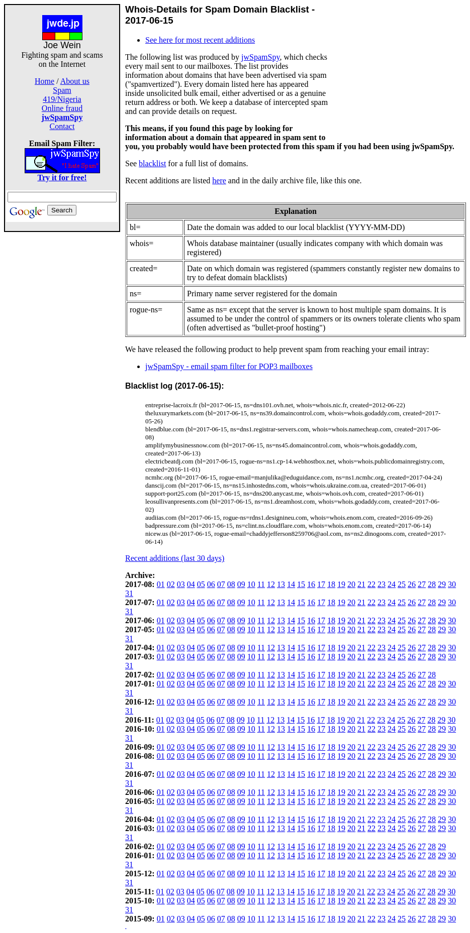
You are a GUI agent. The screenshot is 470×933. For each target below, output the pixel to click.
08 (231, 584)
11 (261, 584)
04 (191, 584)
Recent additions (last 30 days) (174, 558)
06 (211, 584)
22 (371, 584)
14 (291, 584)
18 (331, 584)
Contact (62, 126)
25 (402, 584)
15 (301, 584)
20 (351, 584)
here (219, 180)
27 (422, 584)
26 (412, 584)
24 (392, 584)
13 (281, 584)
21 (361, 584)
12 (271, 584)
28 (432, 584)
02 (171, 584)
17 (321, 584)
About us (74, 81)
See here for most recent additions (200, 40)
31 (129, 593)
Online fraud (62, 108)
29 (442, 584)
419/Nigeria (62, 99)
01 (161, 584)
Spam (62, 90)
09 (241, 584)
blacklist (152, 163)
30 (452, 584)
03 (181, 584)
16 (311, 584)
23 (382, 584)
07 (221, 584)
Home (44, 81)
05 (201, 584)
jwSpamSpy (260, 57)
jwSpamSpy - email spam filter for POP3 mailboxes (229, 366)
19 (341, 584)
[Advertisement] (62, 382)
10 (251, 584)
